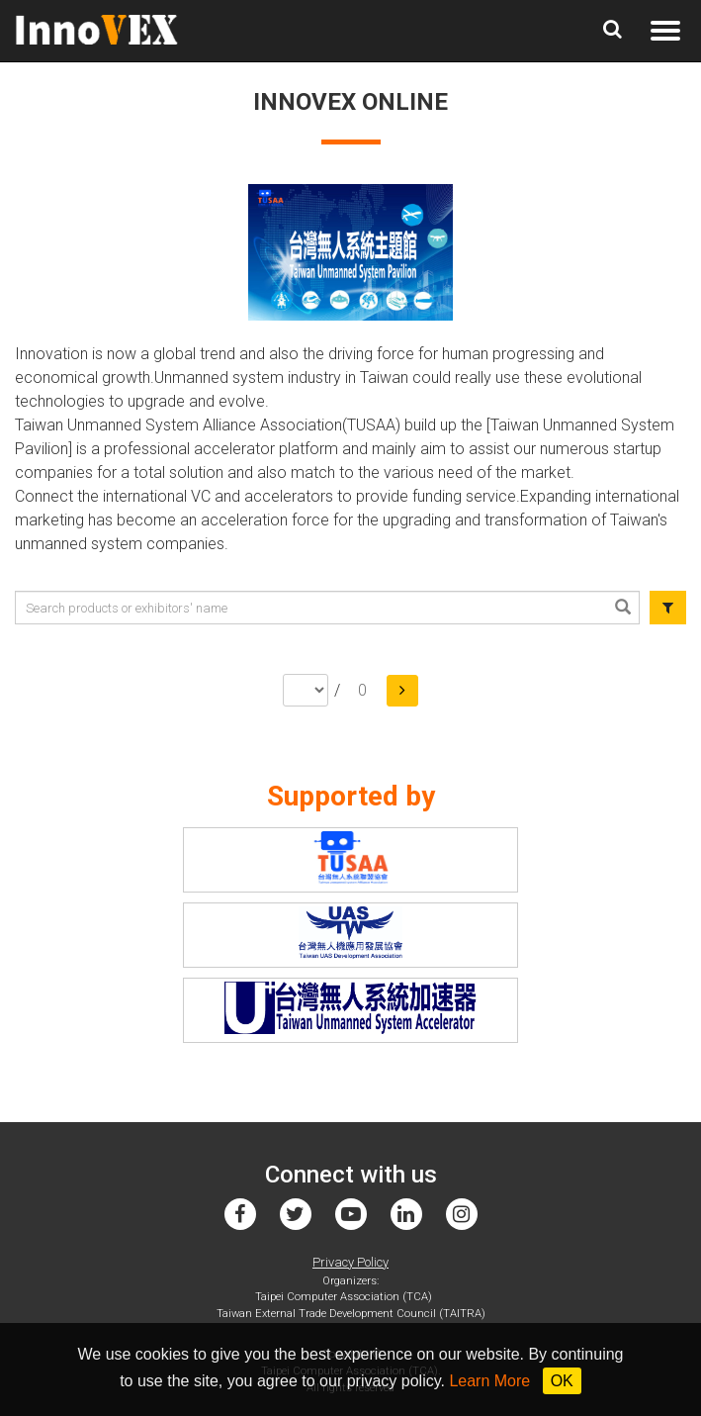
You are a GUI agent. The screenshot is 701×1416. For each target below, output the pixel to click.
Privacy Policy (350, 1262)
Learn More (489, 1380)
